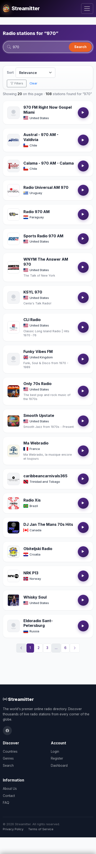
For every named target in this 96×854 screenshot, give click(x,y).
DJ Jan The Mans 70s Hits (48, 524)
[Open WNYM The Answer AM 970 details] (13, 267)
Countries (10, 751)
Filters (16, 83)
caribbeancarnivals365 (45, 475)
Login (55, 751)
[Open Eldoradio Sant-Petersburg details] (13, 626)
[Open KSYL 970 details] (13, 297)
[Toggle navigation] (87, 8)
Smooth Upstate (38, 415)
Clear (33, 83)
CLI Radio (32, 319)
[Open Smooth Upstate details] (13, 421)
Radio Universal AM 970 (45, 187)
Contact (9, 796)
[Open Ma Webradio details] (13, 451)
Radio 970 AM (36, 211)
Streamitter (18, 699)
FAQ (6, 803)
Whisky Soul (35, 597)
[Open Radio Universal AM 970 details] (13, 190)
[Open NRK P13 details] (13, 576)
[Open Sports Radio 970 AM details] (13, 239)
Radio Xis (32, 500)
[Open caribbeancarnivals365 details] (13, 479)
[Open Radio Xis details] (13, 503)
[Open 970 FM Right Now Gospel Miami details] (13, 113)
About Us (10, 789)
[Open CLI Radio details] (13, 327)
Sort (10, 72)
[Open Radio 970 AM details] (13, 214)
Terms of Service (40, 829)
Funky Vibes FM (38, 351)
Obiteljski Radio (37, 548)
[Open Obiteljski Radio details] (13, 552)
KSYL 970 (32, 292)
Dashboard (59, 765)
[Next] (75, 648)
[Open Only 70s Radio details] (13, 391)
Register (57, 758)
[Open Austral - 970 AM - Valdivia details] (13, 140)
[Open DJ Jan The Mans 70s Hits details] (13, 527)
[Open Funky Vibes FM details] (13, 359)
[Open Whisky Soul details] (13, 600)
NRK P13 (30, 573)
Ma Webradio (35, 443)
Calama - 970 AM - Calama (48, 163)
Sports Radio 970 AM (43, 236)
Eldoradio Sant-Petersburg (38, 623)
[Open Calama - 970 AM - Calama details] (13, 166)
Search (80, 47)
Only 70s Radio (37, 383)
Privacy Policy (13, 829)
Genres (8, 758)
